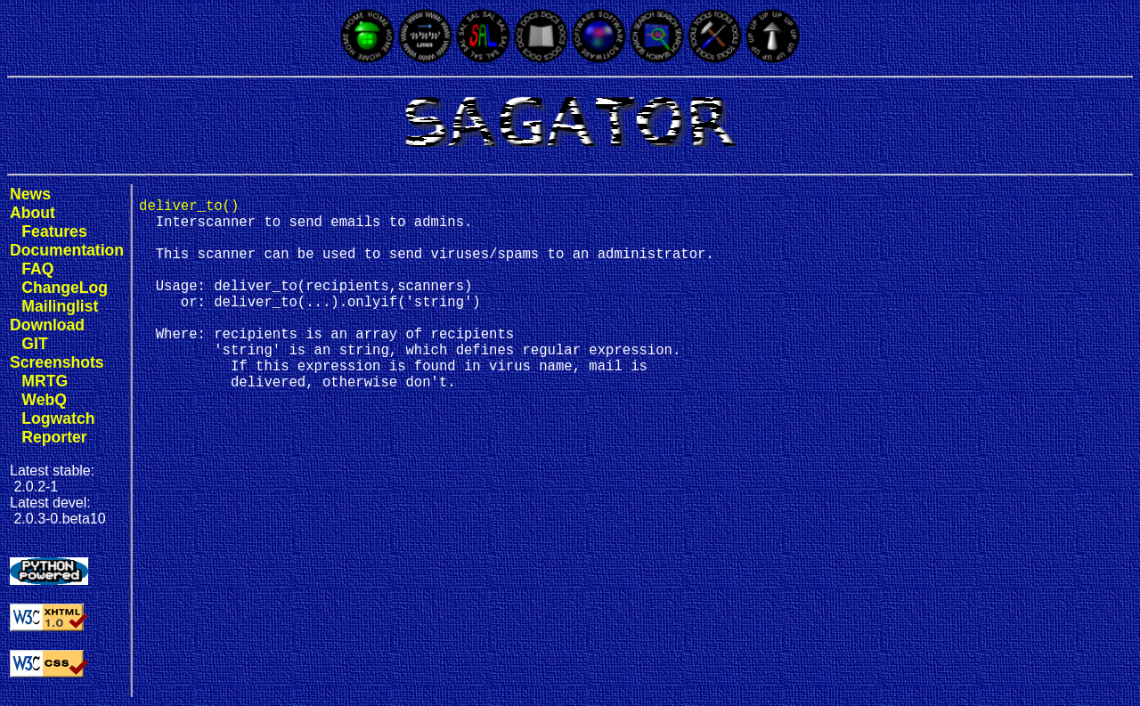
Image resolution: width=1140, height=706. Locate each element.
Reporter (53, 437)
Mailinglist (59, 306)
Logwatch (57, 418)
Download (47, 325)
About (32, 213)
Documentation (67, 250)
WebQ (44, 400)
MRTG (44, 381)
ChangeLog (64, 287)
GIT (34, 344)
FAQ (37, 269)
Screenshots (57, 362)
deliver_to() (189, 208)
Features (53, 231)
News (30, 194)
